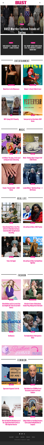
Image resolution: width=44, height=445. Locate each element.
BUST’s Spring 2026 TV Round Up (11, 118)
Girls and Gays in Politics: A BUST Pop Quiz (32, 226)
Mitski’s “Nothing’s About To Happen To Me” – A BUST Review (32, 158)
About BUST (11, 437)
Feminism (33, 42)
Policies (33, 437)
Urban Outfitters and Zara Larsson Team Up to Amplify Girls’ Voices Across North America (11, 305)
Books (33, 115)
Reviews (11, 42)
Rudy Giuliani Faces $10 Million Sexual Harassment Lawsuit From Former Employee (32, 390)
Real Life (32, 223)
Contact (17, 437)
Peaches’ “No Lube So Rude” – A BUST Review (11, 188)
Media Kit (28, 437)
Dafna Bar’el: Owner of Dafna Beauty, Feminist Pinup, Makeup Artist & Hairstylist (32, 304)
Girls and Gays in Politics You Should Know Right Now (32, 261)
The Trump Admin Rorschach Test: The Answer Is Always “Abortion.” (33, 47)
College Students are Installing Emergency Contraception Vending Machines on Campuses (32, 422)
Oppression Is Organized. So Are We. (11, 388)
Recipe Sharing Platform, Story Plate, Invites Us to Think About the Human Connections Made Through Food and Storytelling (11, 229)
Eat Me (11, 223)
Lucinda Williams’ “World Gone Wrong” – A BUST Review (32, 188)
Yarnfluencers (11, 335)
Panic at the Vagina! (11, 260)
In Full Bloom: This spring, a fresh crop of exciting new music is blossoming (11, 158)
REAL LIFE (22, 198)
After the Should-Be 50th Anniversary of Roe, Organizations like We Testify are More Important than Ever (11, 422)
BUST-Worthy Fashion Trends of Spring (22, 30)
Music (22, 129)
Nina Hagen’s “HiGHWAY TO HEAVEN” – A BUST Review (11, 46)
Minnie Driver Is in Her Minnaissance (11, 88)
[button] (3, 2)
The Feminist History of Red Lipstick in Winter (32, 336)
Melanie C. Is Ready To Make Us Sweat (32, 88)
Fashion (22, 24)
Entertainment (22, 60)
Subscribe (22, 437)
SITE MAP (28, 439)
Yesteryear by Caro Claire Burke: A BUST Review (33, 119)
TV (11, 115)
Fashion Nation (33, 299)
